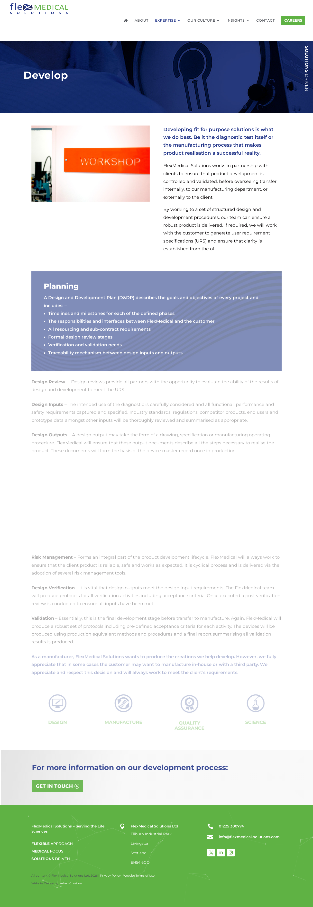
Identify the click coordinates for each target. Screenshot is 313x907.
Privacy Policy (110, 875)
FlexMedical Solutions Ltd (154, 826)
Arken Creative (70, 883)
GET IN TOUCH (83, 785)
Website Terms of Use (139, 875)
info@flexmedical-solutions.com (249, 837)
